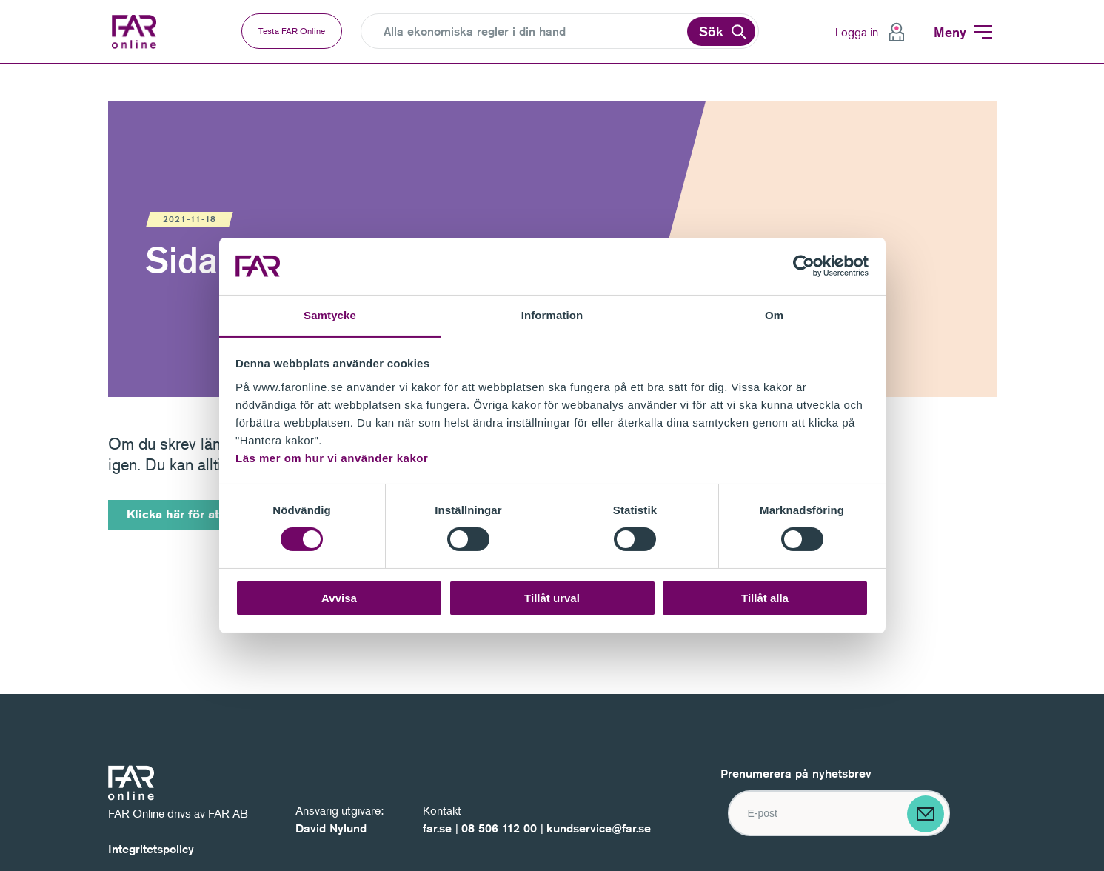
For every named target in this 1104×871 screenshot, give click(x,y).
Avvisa (339, 598)
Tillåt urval (552, 598)
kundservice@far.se (598, 828)
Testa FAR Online (291, 30)
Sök (711, 31)
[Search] (534, 32)
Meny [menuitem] (950, 32)
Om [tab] (774, 315)
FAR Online (147, 32)
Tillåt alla (765, 598)
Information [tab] (552, 315)
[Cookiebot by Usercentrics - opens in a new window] (804, 266)
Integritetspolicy (151, 849)
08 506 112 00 (499, 828)
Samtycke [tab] (330, 315)
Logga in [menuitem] (856, 31)
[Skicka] (925, 813)
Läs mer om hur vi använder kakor (331, 458)
